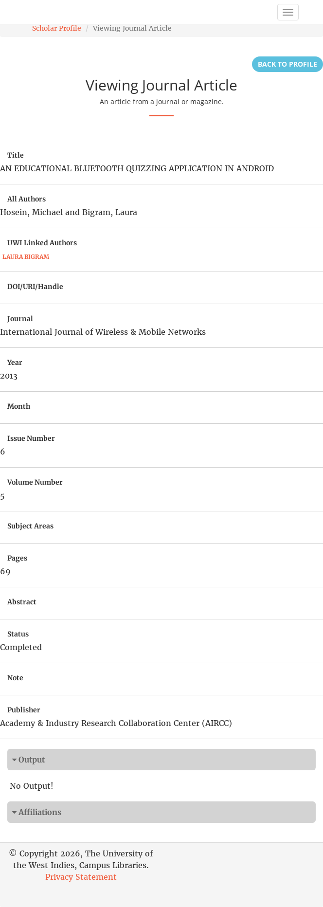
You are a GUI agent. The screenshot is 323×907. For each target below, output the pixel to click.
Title (15, 155)
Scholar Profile (56, 28)
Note (15, 677)
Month (18, 406)
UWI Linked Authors (42, 242)
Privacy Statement (81, 877)
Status (18, 634)
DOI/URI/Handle (35, 286)
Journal (20, 318)
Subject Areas (30, 526)
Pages (17, 558)
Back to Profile (287, 64)
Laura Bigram (25, 256)
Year (14, 362)
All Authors (26, 199)
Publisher (23, 710)
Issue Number (31, 438)
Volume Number (35, 482)
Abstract (21, 602)
